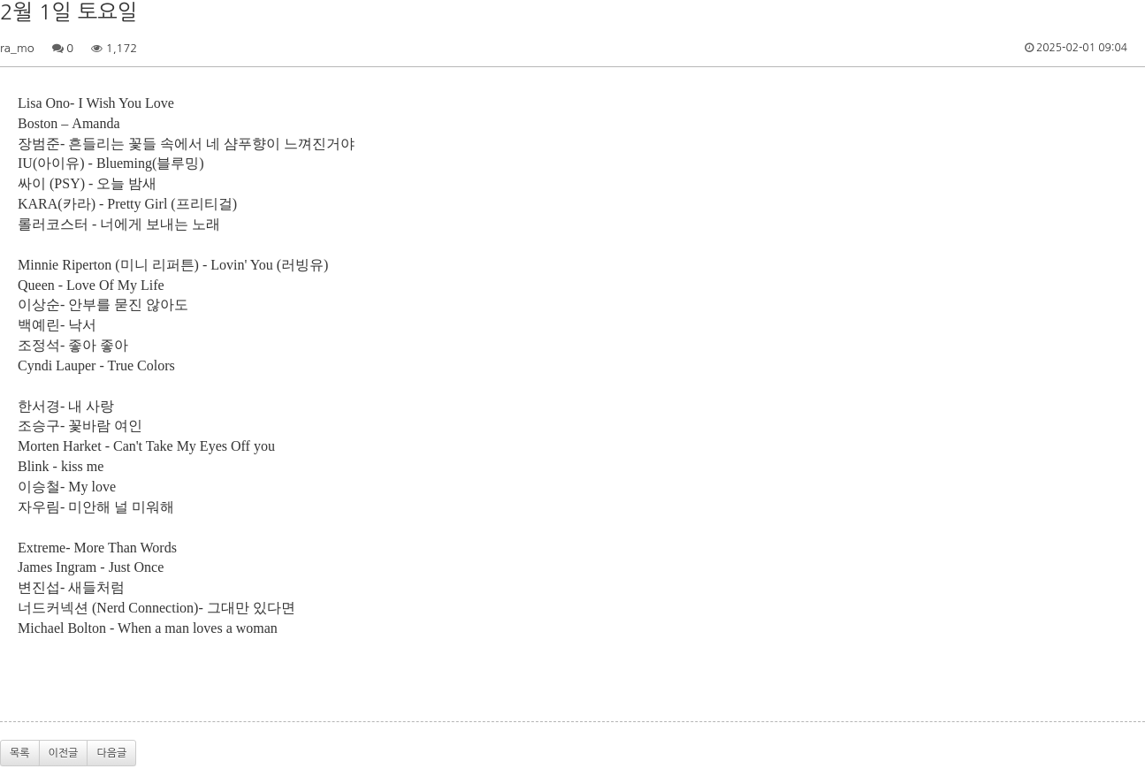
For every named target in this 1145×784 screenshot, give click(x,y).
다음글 (111, 753)
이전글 (64, 753)
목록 (20, 753)
